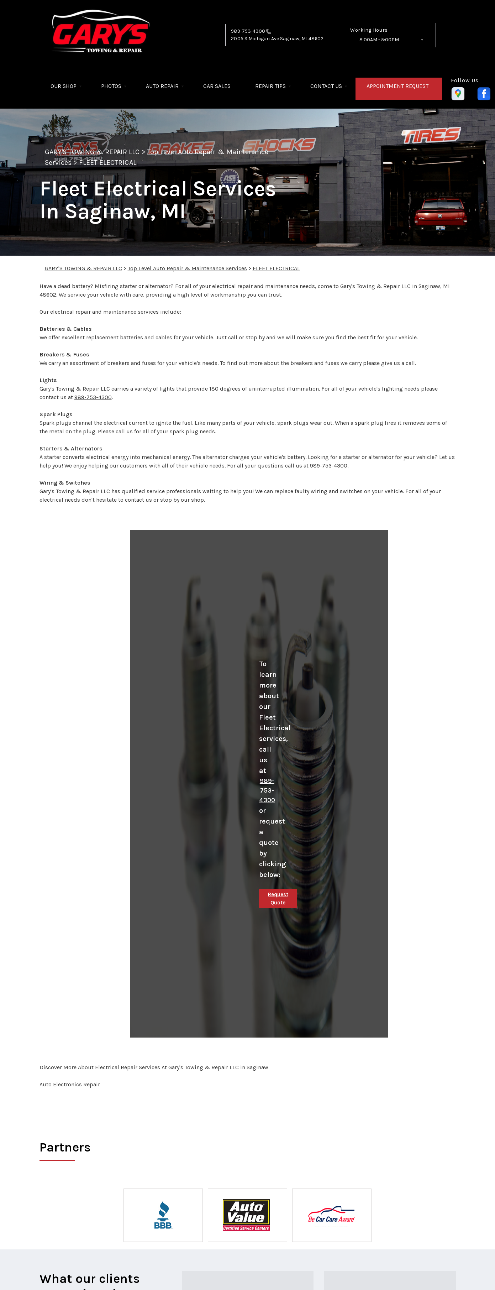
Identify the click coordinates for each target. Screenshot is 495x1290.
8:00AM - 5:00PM (379, 40)
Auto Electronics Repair (70, 1084)
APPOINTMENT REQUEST (397, 86)
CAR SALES (217, 86)
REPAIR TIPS (270, 86)
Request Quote (278, 898)
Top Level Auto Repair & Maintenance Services (187, 268)
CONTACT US (326, 86)
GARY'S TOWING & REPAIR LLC (92, 152)
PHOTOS (111, 86)
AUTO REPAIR (162, 86)
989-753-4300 (248, 31)
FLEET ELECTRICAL (107, 162)
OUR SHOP (64, 86)
